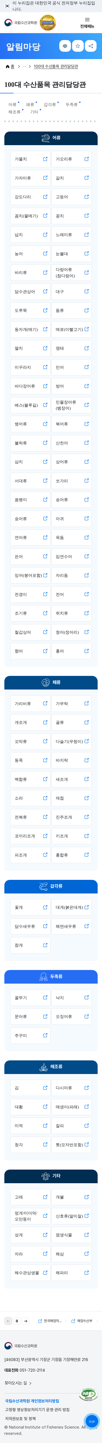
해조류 (14, 112)
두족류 (72, 104)
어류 (12, 104)
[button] (25, 1321)
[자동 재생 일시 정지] (17, 1321)
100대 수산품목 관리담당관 (56, 66)
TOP (92, 1422)
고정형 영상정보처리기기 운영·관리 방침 (37, 1409)
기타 (34, 112)
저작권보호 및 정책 (20, 1418)
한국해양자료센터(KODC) (52, 1321)
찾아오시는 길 (18, 1383)
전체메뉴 (87, 26)
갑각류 (50, 104)
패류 (30, 104)
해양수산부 (82, 1321)
